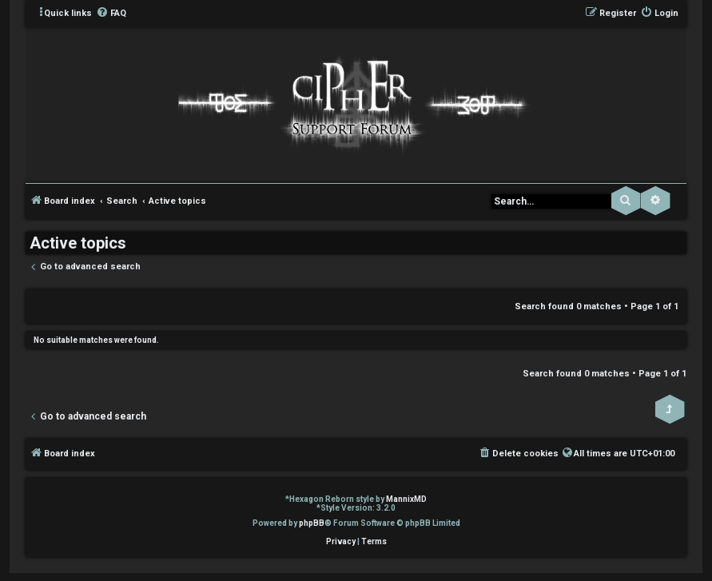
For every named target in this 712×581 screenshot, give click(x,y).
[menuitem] (111, 13)
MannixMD (406, 499)
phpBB (311, 523)
